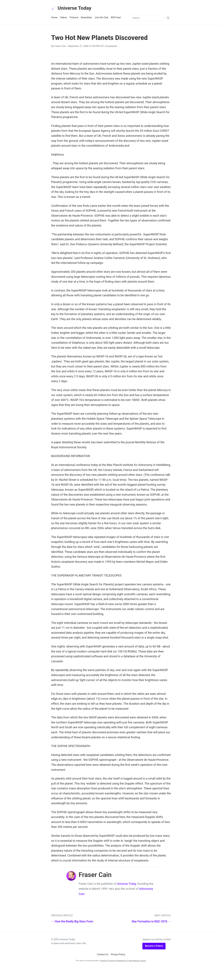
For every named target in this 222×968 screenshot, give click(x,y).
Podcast (74, 18)
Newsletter (86, 18)
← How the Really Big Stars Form (72, 922)
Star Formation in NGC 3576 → (151, 922)
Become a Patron (154, 946)
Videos (63, 18)
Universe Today (72, 8)
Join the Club (101, 18)
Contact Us (102, 954)
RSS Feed (116, 18)
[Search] (168, 18)
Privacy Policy (118, 954)
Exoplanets (111, 46)
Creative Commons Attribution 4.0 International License (123, 961)
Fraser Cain (60, 46)
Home (54, 18)
